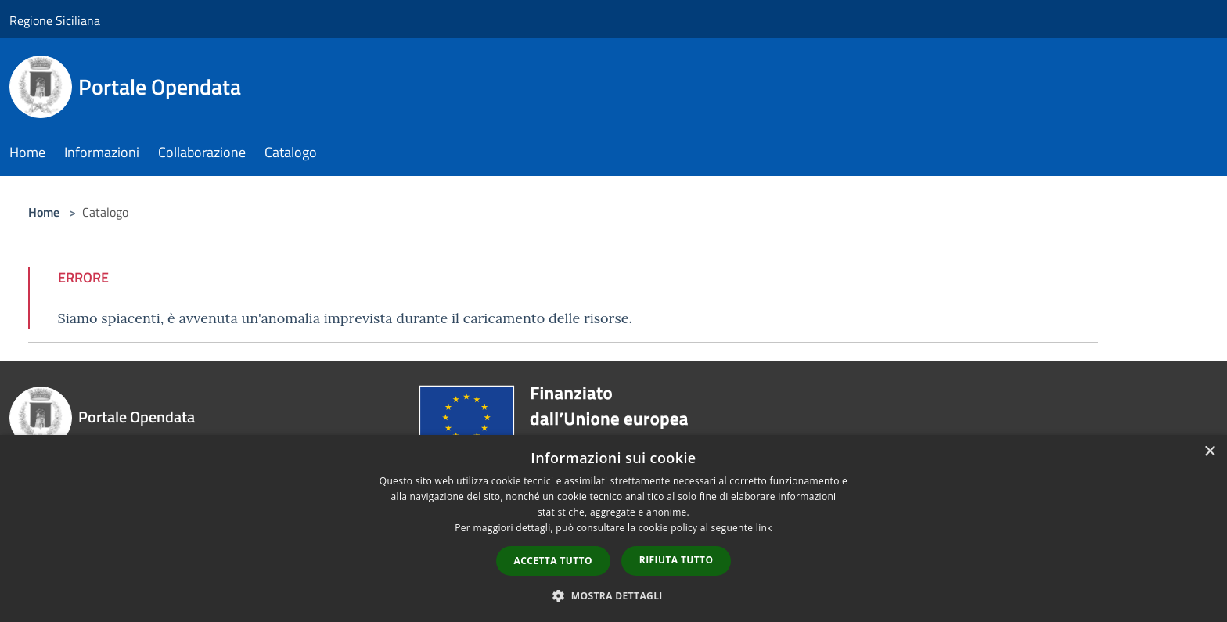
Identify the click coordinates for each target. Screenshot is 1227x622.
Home (43, 212)
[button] (613, 595)
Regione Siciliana (54, 20)
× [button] (1209, 452)
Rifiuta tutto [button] (676, 559)
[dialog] (613, 528)
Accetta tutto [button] (553, 560)
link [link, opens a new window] (764, 527)
